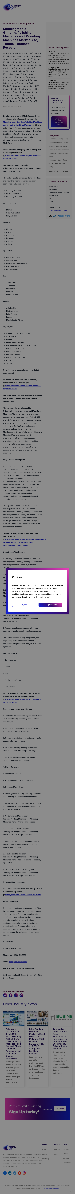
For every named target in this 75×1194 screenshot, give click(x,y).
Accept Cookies (50, 605)
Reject (24, 605)
